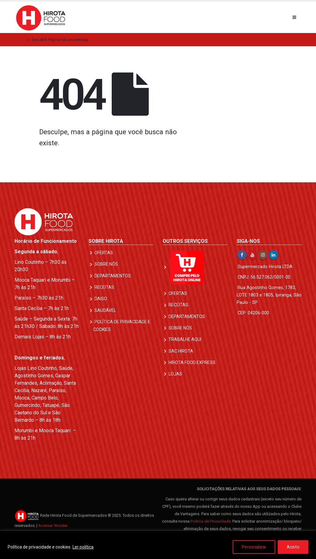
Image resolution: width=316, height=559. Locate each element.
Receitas (104, 287)
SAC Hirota (180, 350)
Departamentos (112, 275)
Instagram (263, 254)
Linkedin (273, 254)
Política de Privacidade (210, 521)
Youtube (252, 254)
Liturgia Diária (31, 459)
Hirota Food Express (191, 362)
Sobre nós (106, 264)
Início (20, 40)
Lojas (175, 373)
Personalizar (254, 547)
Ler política (83, 547)
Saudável (105, 310)
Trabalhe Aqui (184, 339)
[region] (158, 545)
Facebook (242, 254)
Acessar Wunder (53, 525)
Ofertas (103, 252)
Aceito (293, 547)
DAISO (100, 298)
